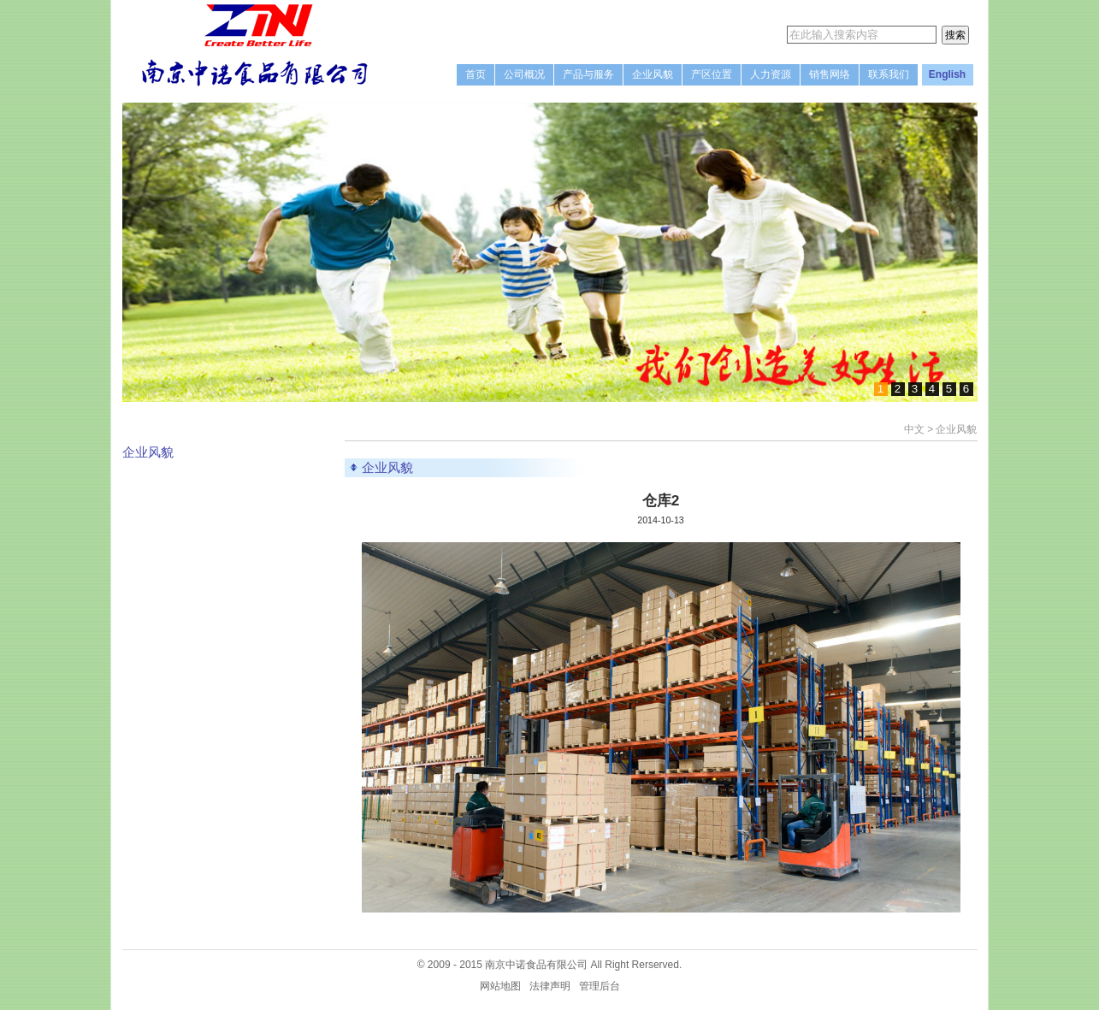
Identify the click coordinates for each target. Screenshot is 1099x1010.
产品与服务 (588, 74)
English (947, 74)
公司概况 (524, 74)
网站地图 (500, 986)
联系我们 (888, 74)
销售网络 (829, 74)
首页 (475, 74)
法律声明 (549, 986)
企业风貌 (652, 74)
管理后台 (599, 986)
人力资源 (770, 74)
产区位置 (711, 74)
